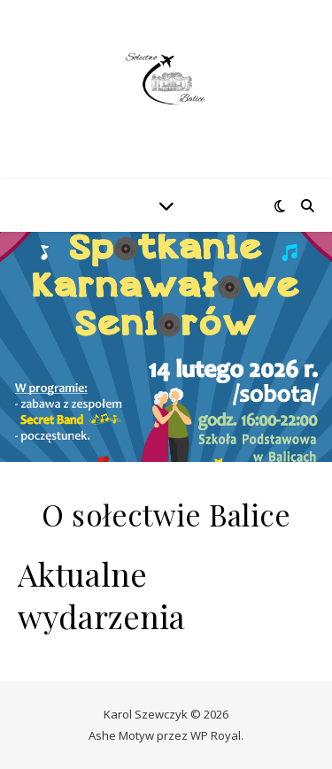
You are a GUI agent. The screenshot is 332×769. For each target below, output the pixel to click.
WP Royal (215, 735)
